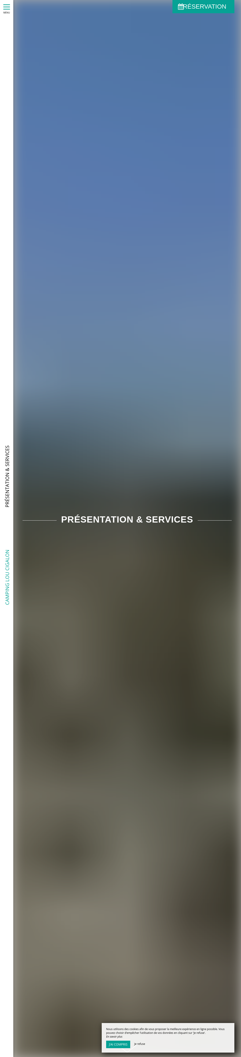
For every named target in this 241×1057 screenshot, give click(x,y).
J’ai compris (118, 1044)
